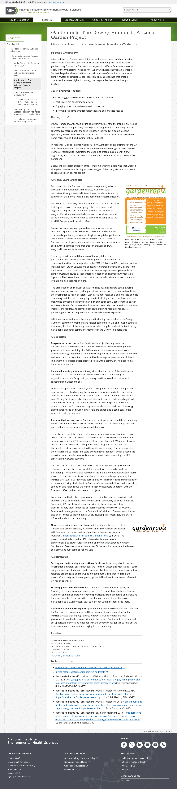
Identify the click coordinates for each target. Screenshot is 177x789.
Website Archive (72, 769)
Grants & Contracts (74, 19)
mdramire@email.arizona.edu (65, 655)
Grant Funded (13, 44)
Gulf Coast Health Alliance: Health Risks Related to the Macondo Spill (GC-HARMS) (26, 102)
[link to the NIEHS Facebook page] (124, 745)
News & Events (130, 19)
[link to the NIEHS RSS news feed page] (163, 745)
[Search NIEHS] (147, 10)
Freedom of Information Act (22, 765)
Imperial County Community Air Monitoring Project (26, 120)
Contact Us (14, 758)
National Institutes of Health (135, 762)
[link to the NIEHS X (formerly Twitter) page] (132, 745)
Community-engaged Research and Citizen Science (25, 57)
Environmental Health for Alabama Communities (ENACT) (25, 73)
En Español (126, 780)
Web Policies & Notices (76, 765)
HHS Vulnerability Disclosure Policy (81, 758)
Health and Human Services (134, 758)
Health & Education (19, 19)
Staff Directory (14, 769)
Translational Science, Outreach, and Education (23, 50)
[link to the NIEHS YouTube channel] (155, 745)
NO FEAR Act (128, 765)
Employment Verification (19, 762)
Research (47, 19)
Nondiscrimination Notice (77, 762)
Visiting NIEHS (14, 773)
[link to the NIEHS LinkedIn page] (139, 745)
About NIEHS (157, 19)
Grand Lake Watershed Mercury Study (24, 93)
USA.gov (126, 769)
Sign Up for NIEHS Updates (20, 776)
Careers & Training (102, 19)
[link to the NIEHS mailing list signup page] (147, 745)
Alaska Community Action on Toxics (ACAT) (26, 64)
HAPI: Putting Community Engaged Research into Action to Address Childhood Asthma (27, 112)
